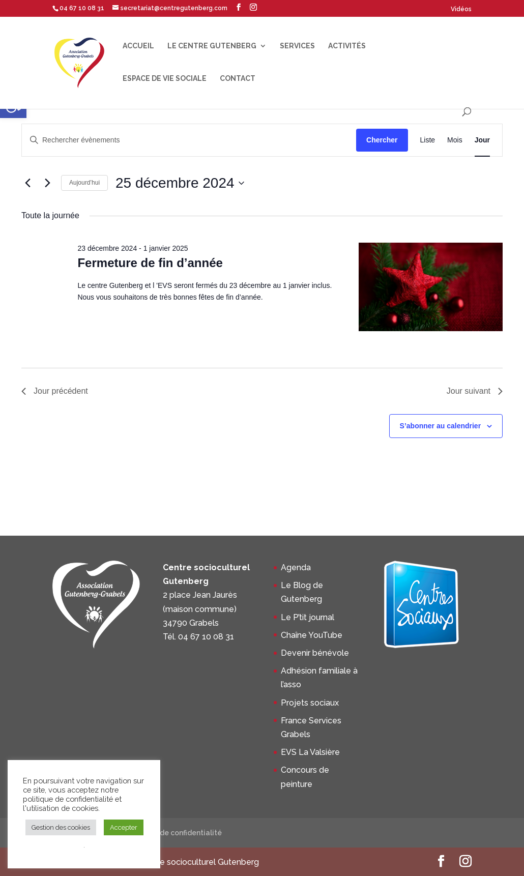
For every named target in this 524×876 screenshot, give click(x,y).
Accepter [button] (123, 827)
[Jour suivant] (47, 183)
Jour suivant (475, 391)
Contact (237, 78)
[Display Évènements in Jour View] (482, 140)
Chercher (381, 140)
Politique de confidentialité (174, 833)
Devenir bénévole (315, 653)
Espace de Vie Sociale (165, 78)
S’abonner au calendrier (440, 426)
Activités (347, 46)
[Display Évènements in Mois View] (454, 140)
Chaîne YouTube (311, 635)
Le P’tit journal (307, 617)
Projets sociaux (310, 703)
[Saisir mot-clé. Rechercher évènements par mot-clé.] (189, 140)
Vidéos (461, 9)
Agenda (296, 567)
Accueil (138, 46)
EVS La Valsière (310, 752)
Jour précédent (54, 391)
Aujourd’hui (84, 182)
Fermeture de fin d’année (149, 263)
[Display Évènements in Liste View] (427, 140)
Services (297, 46)
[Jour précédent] (27, 183)
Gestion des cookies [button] (61, 827)
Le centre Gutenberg (211, 46)
